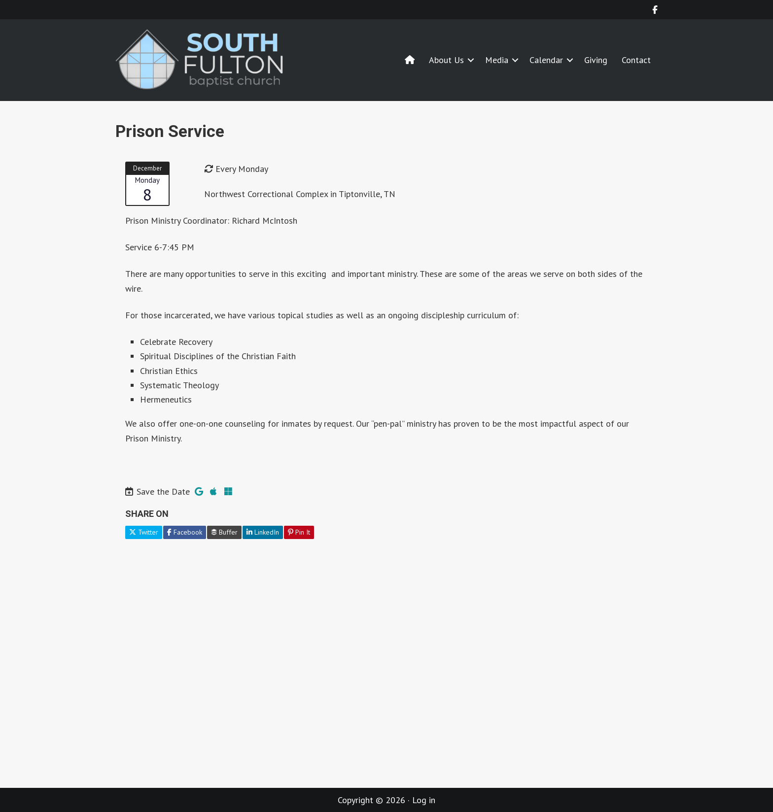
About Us (446, 60)
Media (496, 60)
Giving (595, 60)
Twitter (143, 532)
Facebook (184, 532)
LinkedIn (262, 532)
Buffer (224, 532)
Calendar (546, 60)
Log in (423, 800)
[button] (471, 60)
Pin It (299, 532)
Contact (636, 60)
